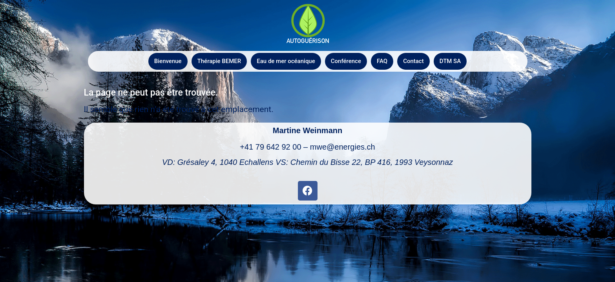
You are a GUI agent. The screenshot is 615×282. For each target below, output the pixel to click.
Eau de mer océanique (286, 61)
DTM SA (450, 61)
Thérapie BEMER (219, 61)
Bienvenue (168, 61)
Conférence (346, 61)
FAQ (382, 61)
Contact (413, 61)
